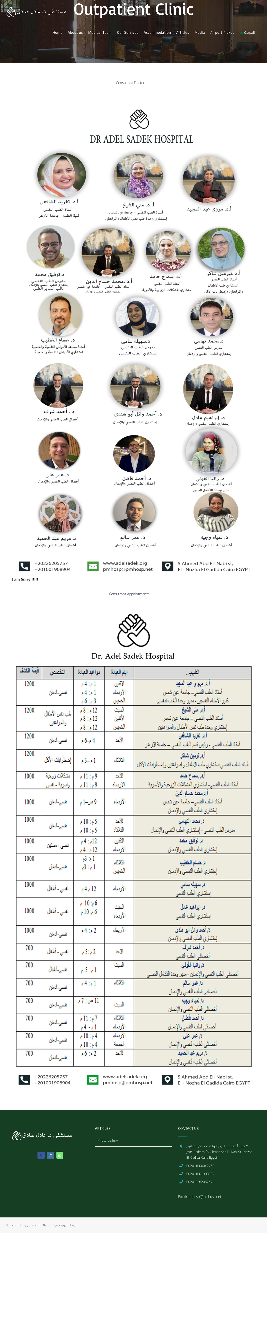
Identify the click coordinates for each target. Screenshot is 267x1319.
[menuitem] (58, 32)
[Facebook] (41, 1155)
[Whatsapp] (59, 1155)
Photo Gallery (107, 1140)
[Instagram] (50, 1155)
